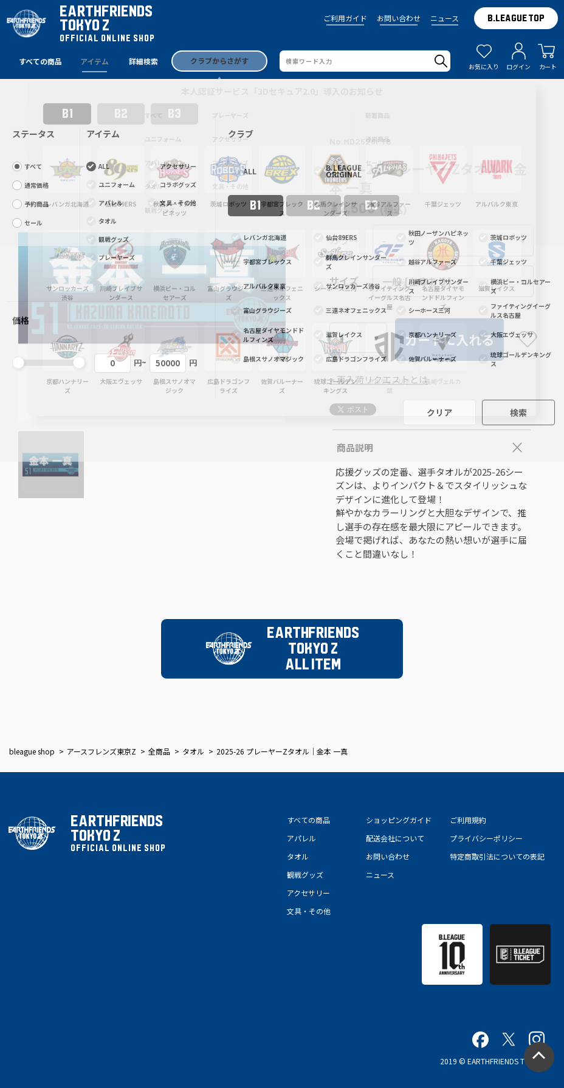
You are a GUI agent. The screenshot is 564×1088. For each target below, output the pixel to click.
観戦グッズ (305, 874)
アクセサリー (308, 893)
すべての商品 (308, 820)
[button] (32, 288)
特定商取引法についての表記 (497, 856)
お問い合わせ (399, 18)
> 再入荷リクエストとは (378, 379)
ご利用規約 (468, 820)
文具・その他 (309, 911)
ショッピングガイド (399, 820)
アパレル (301, 838)
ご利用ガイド (345, 18)
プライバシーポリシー (486, 838)
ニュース (444, 18)
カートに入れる (449, 339)
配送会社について (395, 838)
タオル (298, 856)
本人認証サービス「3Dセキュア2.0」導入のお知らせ (282, 91)
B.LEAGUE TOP (516, 18)
